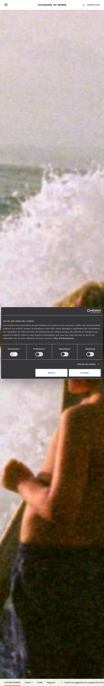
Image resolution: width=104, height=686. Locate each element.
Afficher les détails (86, 364)
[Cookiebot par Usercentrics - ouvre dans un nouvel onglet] (89, 311)
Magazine (51, 682)
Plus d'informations (64, 338)
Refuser (51, 373)
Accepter (84, 373)
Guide (40, 682)
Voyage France (12, 682)
